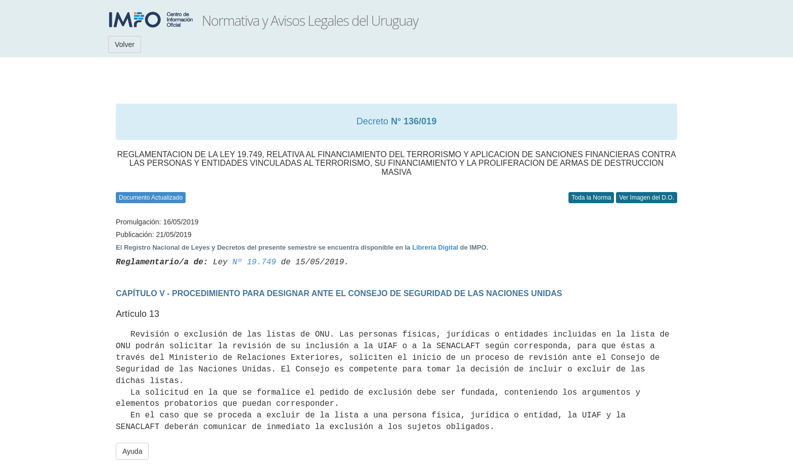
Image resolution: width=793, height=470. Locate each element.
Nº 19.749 (254, 262)
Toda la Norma (591, 197)
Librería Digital (435, 247)
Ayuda (132, 451)
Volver (125, 44)
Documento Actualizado (151, 197)
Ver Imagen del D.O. (646, 197)
